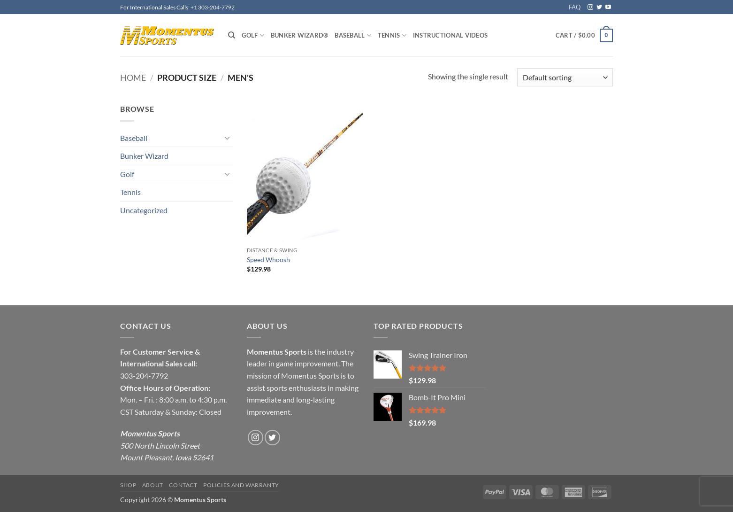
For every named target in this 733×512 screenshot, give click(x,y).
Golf (253, 35)
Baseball (353, 35)
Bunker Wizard (144, 155)
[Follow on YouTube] (608, 7)
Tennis (392, 35)
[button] (584, 36)
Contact (183, 485)
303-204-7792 (144, 375)
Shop (128, 485)
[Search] (231, 35)
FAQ (574, 7)
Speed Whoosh (268, 260)
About (152, 485)
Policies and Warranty (241, 485)
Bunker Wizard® (299, 35)
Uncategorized (144, 210)
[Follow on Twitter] (599, 7)
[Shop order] (565, 77)
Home (133, 77)
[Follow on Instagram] (590, 7)
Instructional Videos (450, 35)
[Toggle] (227, 137)
